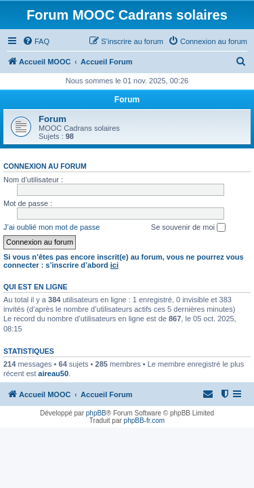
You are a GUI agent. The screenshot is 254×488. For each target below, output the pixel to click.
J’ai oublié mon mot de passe (51, 227)
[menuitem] (35, 41)
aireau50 (53, 373)
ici (114, 265)
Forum (52, 119)
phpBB (96, 413)
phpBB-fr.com (144, 420)
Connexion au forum (45, 166)
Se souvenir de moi (188, 227)
